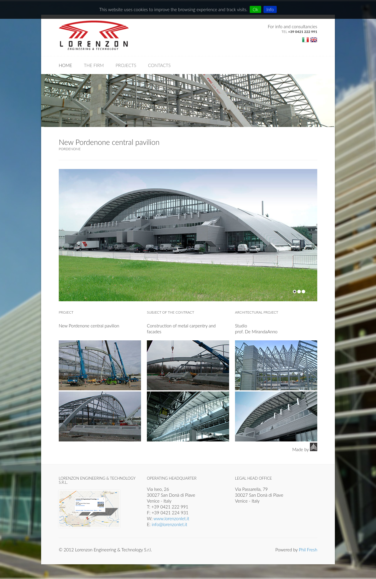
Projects (125, 65)
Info (270, 9)
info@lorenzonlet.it (169, 524)
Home (65, 65)
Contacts (159, 65)
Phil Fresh (308, 549)
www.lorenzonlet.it (171, 518)
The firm (94, 65)
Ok (255, 9)
